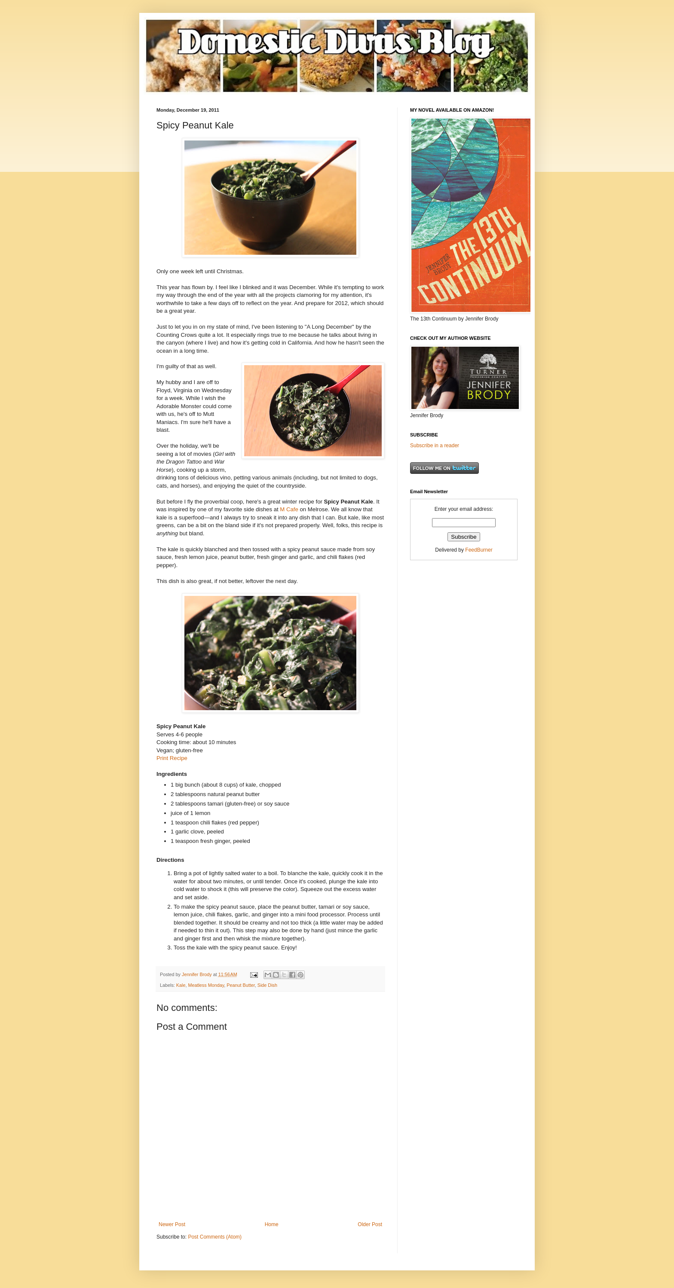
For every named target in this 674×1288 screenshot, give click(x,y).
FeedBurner (478, 550)
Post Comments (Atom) (215, 1237)
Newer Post (172, 1224)
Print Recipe (171, 758)
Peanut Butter (240, 985)
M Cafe (289, 509)
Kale (181, 985)
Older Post (370, 1224)
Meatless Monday (206, 985)
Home (272, 1224)
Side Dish (267, 985)
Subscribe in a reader (434, 446)
